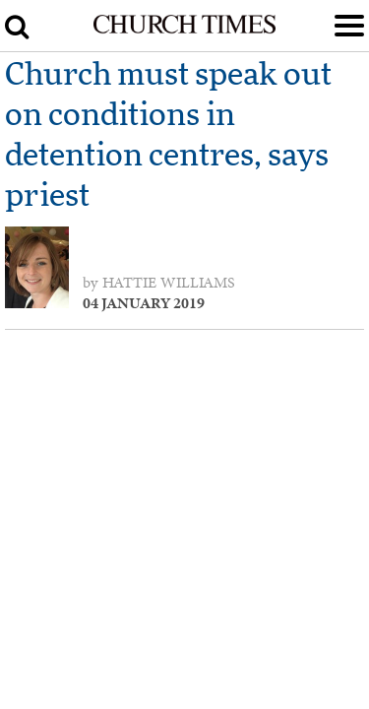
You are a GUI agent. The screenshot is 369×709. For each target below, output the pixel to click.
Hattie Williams (168, 282)
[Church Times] (184, 29)
